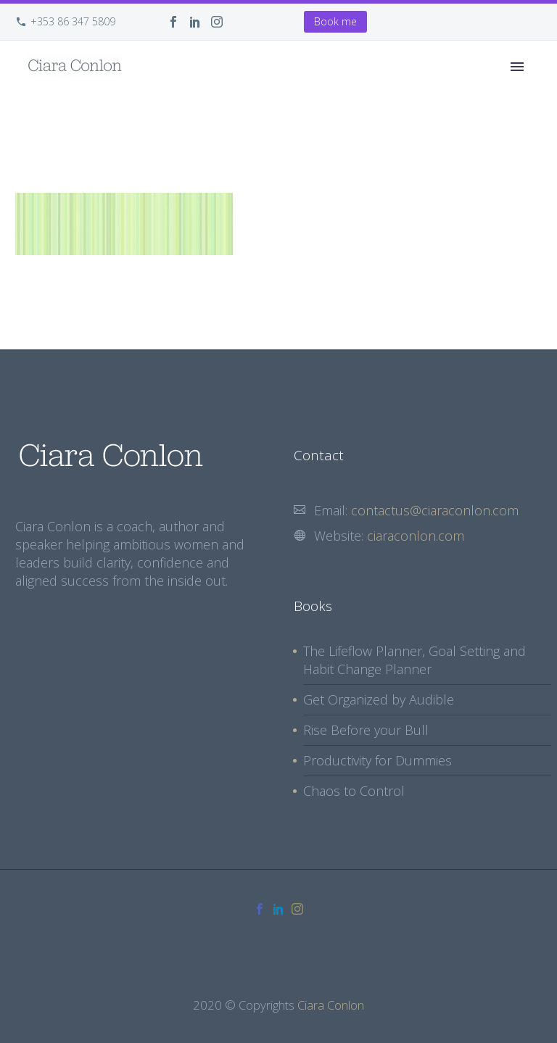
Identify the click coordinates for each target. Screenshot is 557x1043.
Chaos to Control (354, 790)
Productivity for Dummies (377, 760)
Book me (335, 21)
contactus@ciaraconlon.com (435, 510)
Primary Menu (517, 66)
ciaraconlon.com (415, 535)
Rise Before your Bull (366, 730)
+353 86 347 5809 (72, 21)
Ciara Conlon (330, 1005)
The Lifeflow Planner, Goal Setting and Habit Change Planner (414, 660)
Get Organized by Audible (378, 699)
